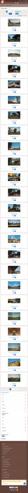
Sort (17, 13)
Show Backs (3, 438)
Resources (4, 469)
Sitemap (5, 453)
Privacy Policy (6, 451)
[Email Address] (13, 484)
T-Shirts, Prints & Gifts (7, 464)
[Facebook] (10, 489)
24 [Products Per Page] (13, 13)
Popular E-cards (6, 466)
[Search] (15, 3)
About (3, 443)
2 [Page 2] (8, 11)
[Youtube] (13, 489)
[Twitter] (12, 489)
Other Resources (6, 477)
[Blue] (2, 436)
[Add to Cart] (15, 30)
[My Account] (17, 3)
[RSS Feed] (17, 489)
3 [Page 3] (13, 389)
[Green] (4, 436)
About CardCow (6, 446)
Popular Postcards (6, 462)
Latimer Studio (4, 413)
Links (3, 456)
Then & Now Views (7, 475)
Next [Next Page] (13, 11)
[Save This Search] (10, 14)
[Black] (3, 436)
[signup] (25, 484)
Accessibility (5, 472)
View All (3, 414)
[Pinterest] (15, 489)
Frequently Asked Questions (8, 448)
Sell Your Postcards (7, 459)
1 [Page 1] (10, 389)
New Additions (6, 461)
